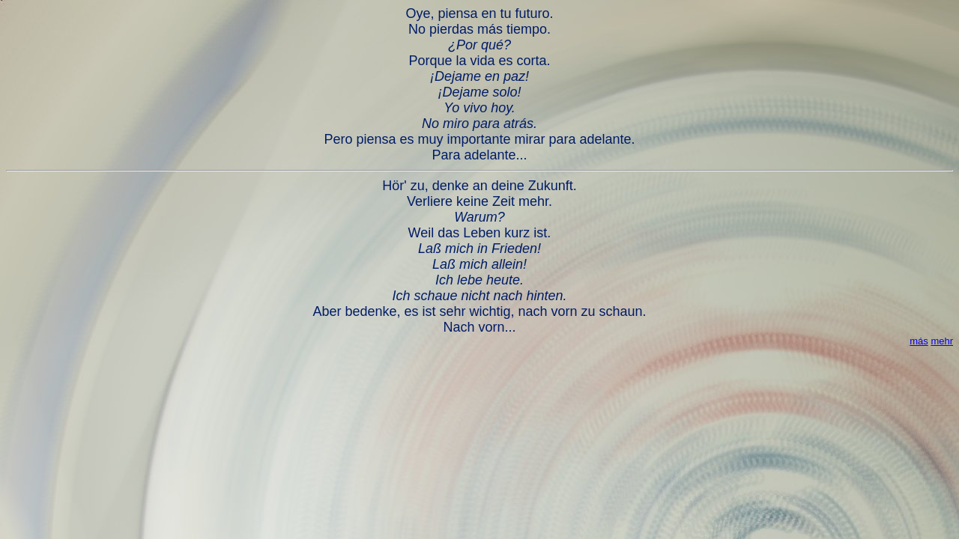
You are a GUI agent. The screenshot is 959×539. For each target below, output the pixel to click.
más (919, 341)
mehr (942, 341)
